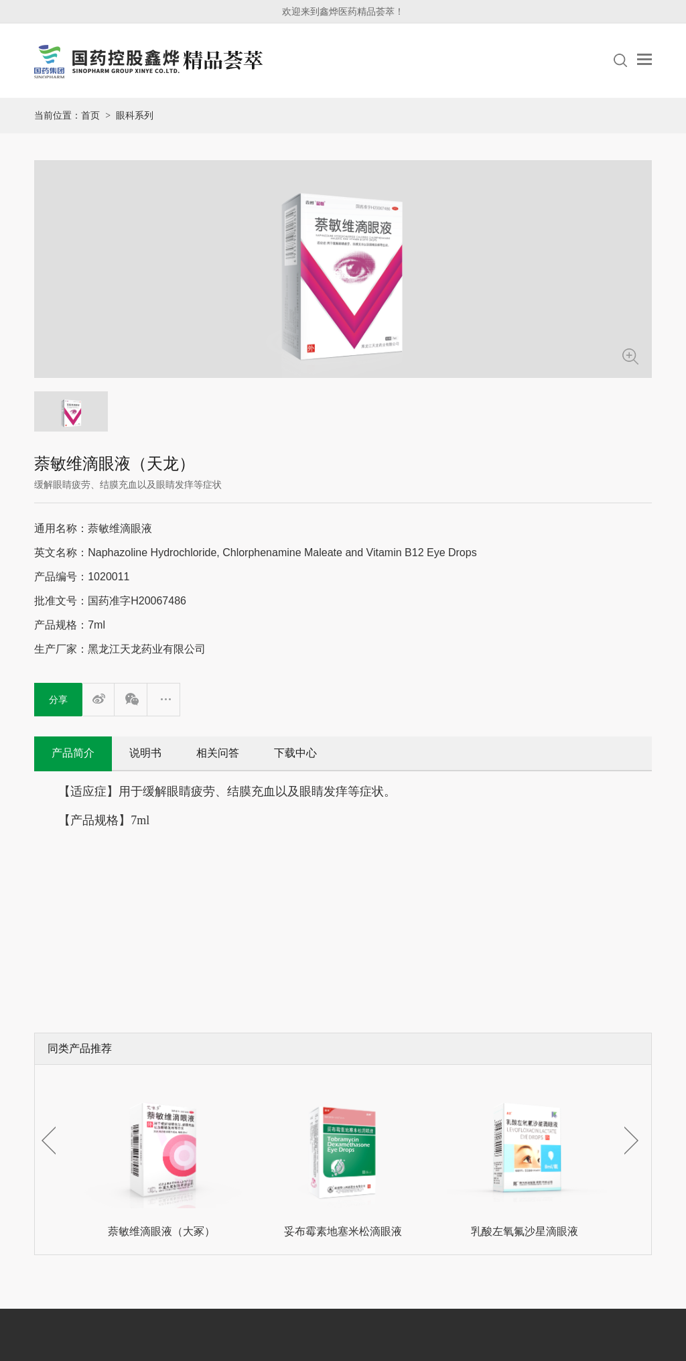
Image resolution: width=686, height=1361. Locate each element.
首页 (90, 115)
